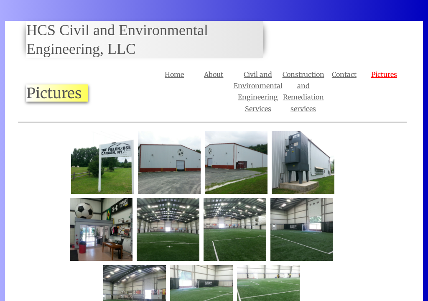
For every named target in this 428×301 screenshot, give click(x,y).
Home (174, 74)
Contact (344, 74)
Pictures (384, 74)
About (213, 74)
